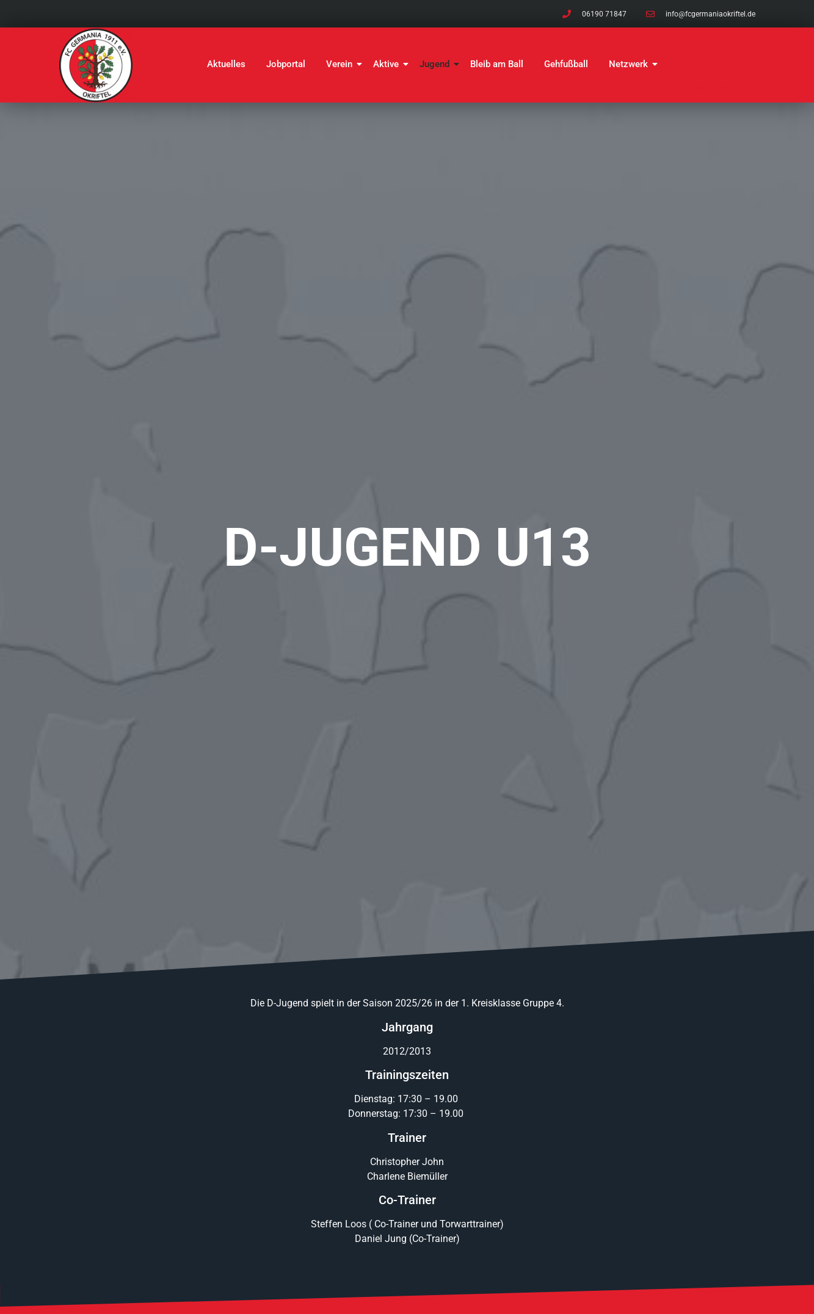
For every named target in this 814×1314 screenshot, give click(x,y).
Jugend (437, 64)
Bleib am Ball (496, 64)
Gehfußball (566, 64)
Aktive (388, 64)
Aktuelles (226, 64)
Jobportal (285, 64)
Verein (341, 64)
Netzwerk (630, 64)
